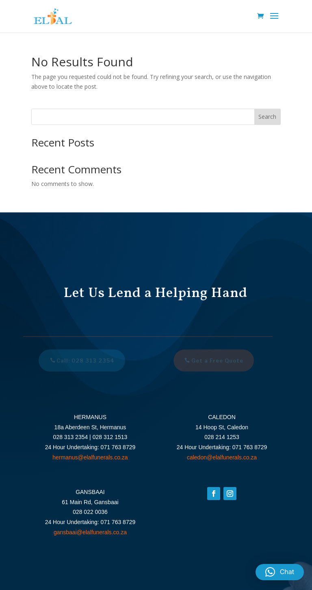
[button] (280, 572)
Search (267, 116)
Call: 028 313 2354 (84, 360)
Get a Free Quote (216, 360)
